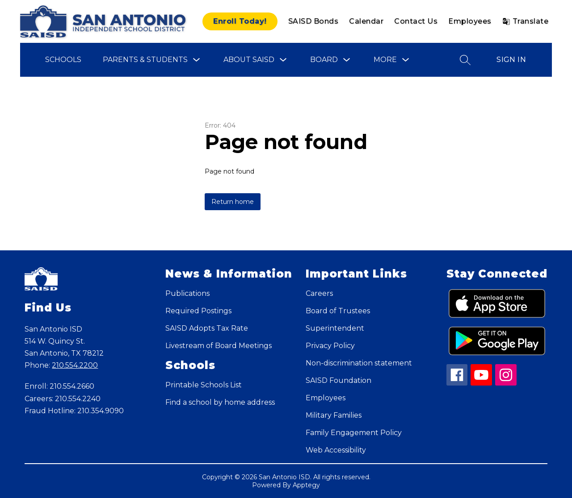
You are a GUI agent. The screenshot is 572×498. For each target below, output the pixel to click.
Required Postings (198, 311)
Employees (470, 21)
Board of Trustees (338, 311)
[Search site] (465, 60)
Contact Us (415, 21)
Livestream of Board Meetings (218, 345)
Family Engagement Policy (354, 432)
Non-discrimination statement (359, 363)
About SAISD (248, 59)
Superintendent (335, 328)
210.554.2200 (75, 365)
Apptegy (306, 485)
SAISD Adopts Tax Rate (206, 328)
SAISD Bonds (313, 21)
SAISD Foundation (338, 380)
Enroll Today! (240, 21)
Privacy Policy (330, 345)
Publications (187, 293)
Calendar (366, 21)
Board (324, 59)
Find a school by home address (220, 402)
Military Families (334, 415)
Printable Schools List (203, 385)
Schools (63, 59)
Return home (232, 202)
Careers (319, 293)
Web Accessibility (336, 450)
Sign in (511, 59)
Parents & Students (145, 59)
